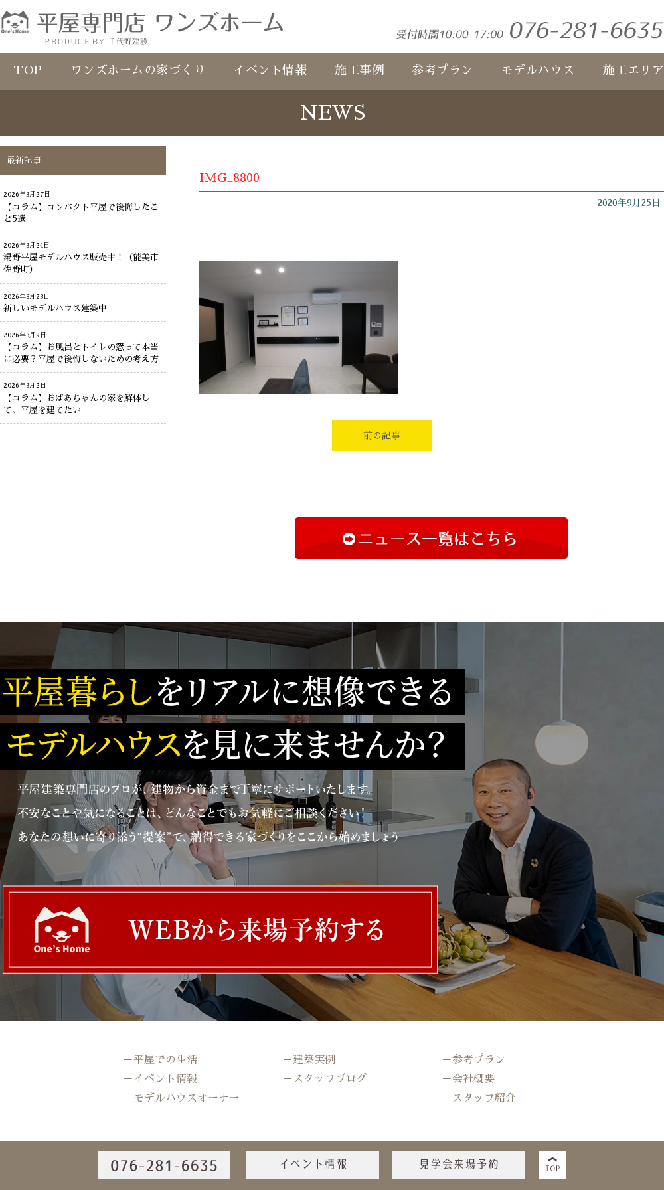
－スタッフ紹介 (479, 1098)
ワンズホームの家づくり (138, 70)
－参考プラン (473, 1060)
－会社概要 (468, 1079)
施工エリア (634, 70)
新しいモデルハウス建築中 (55, 308)
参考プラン (442, 70)
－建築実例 (308, 1060)
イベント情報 (270, 70)
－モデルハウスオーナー (181, 1098)
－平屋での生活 (160, 1060)
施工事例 (359, 70)
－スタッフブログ (324, 1079)
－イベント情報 (160, 1079)
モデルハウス (538, 70)
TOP (27, 70)
